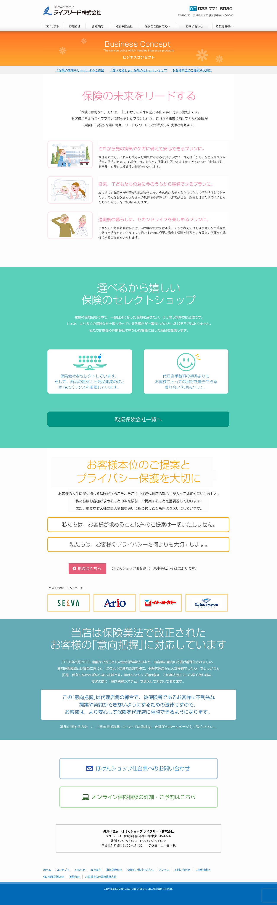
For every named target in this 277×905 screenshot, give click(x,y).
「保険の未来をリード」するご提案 (80, 70)
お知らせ (80, 869)
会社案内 (96, 869)
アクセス (164, 869)
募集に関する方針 (74, 727)
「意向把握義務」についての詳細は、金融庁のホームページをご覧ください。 (156, 727)
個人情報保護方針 (53, 876)
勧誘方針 (74, 876)
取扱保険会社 (114, 869)
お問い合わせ (182, 869)
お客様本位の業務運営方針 (100, 876)
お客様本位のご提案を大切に (192, 70)
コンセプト (62, 869)
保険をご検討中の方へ (140, 869)
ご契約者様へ (203, 869)
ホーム (47, 869)
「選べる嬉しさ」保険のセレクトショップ (138, 70)
